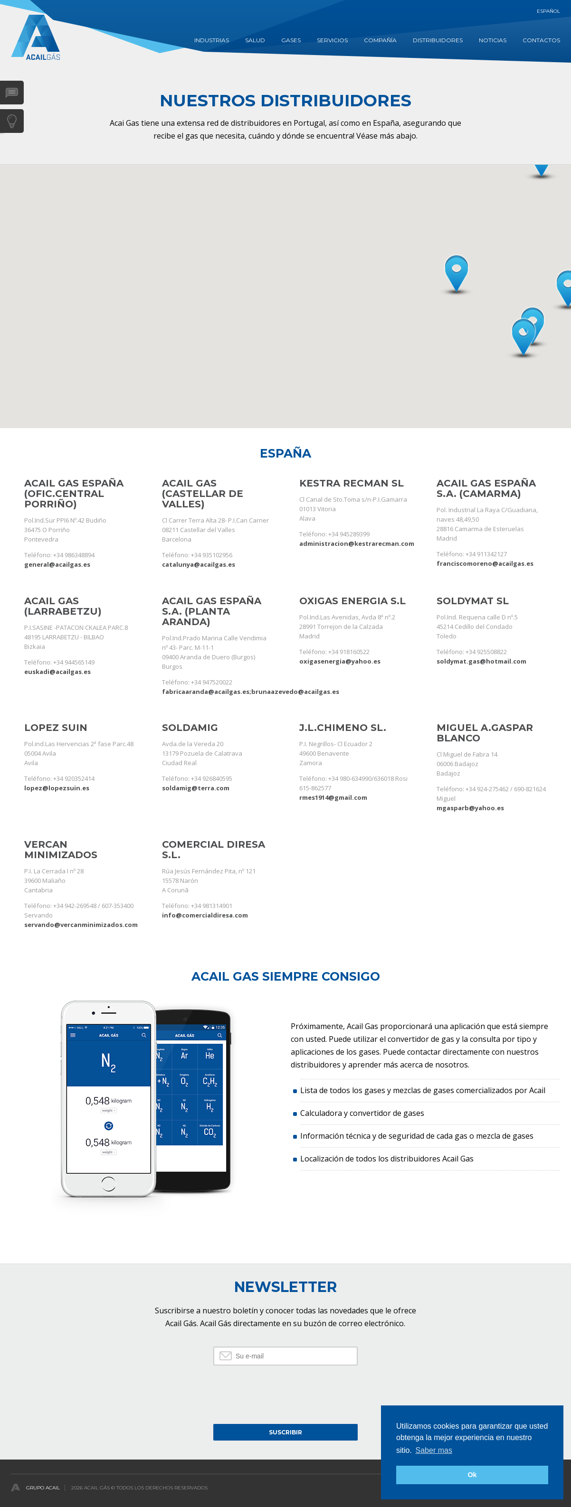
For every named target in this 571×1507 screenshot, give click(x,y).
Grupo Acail (43, 1488)
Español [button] (548, 11)
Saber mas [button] (434, 1450)
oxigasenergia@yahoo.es (340, 661)
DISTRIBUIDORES (438, 40)
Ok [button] (471, 1475)
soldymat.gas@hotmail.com (481, 661)
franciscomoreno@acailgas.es (485, 563)
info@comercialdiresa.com (205, 915)
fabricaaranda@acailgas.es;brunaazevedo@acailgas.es (250, 691)
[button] (523, 338)
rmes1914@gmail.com (333, 797)
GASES (291, 40)
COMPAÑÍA (380, 40)
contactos (541, 40)
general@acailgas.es (57, 564)
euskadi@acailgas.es (57, 671)
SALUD (255, 40)
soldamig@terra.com (195, 788)
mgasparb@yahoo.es (470, 808)
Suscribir (285, 1432)
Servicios (332, 40)
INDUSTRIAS (211, 40)
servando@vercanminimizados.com (81, 924)
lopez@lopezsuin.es (56, 788)
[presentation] (285, 1393)
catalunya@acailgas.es (198, 564)
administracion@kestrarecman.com (356, 543)
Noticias (492, 40)
